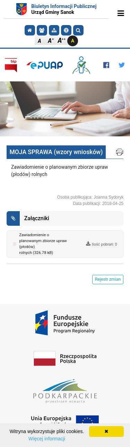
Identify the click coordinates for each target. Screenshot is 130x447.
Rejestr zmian (108, 279)
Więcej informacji (46, 438)
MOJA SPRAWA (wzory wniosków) (56, 152)
